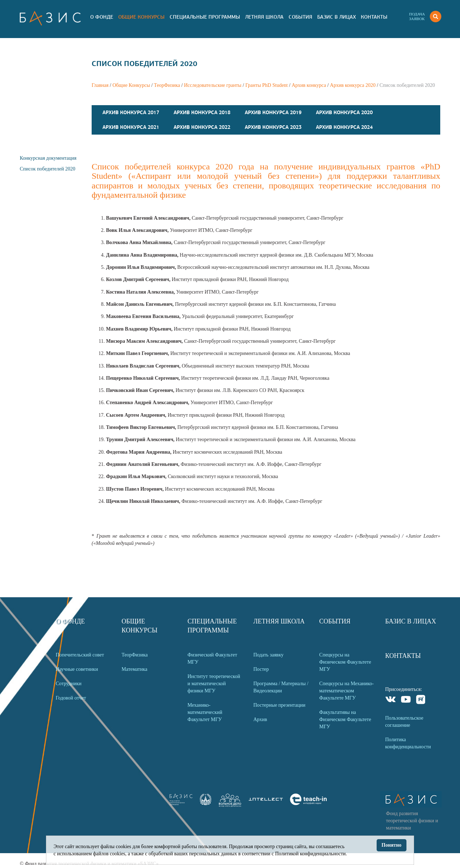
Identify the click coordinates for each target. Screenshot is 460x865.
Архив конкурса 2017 (130, 112)
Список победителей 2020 (47, 169)
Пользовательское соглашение (404, 721)
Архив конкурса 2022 (202, 127)
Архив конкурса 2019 (273, 112)
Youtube (405, 700)
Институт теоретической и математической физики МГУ (214, 683)
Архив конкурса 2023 (273, 127)
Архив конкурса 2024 (344, 127)
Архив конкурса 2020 (353, 85)
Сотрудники (69, 683)
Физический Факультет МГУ (212, 658)
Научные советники (77, 669)
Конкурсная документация (48, 158)
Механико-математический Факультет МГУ (205, 712)
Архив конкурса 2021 (130, 127)
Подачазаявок (417, 16)
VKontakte (390, 700)
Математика (134, 669)
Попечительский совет (80, 655)
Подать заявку (268, 655)
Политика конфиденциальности (408, 743)
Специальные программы (205, 17)
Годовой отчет (71, 698)
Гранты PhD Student (266, 85)
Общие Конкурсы (141, 17)
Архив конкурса (309, 85)
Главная (100, 85)
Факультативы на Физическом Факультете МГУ (345, 719)
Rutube (421, 700)
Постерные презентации (279, 705)
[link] (205, 803)
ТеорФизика (167, 85)
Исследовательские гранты (213, 85)
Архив (260, 719)
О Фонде (101, 17)
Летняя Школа (264, 17)
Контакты (374, 17)
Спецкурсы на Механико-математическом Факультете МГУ (346, 691)
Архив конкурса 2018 (202, 112)
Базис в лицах (336, 17)
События (300, 17)
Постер (261, 669)
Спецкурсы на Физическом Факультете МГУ (345, 662)
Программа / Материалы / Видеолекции (280, 687)
